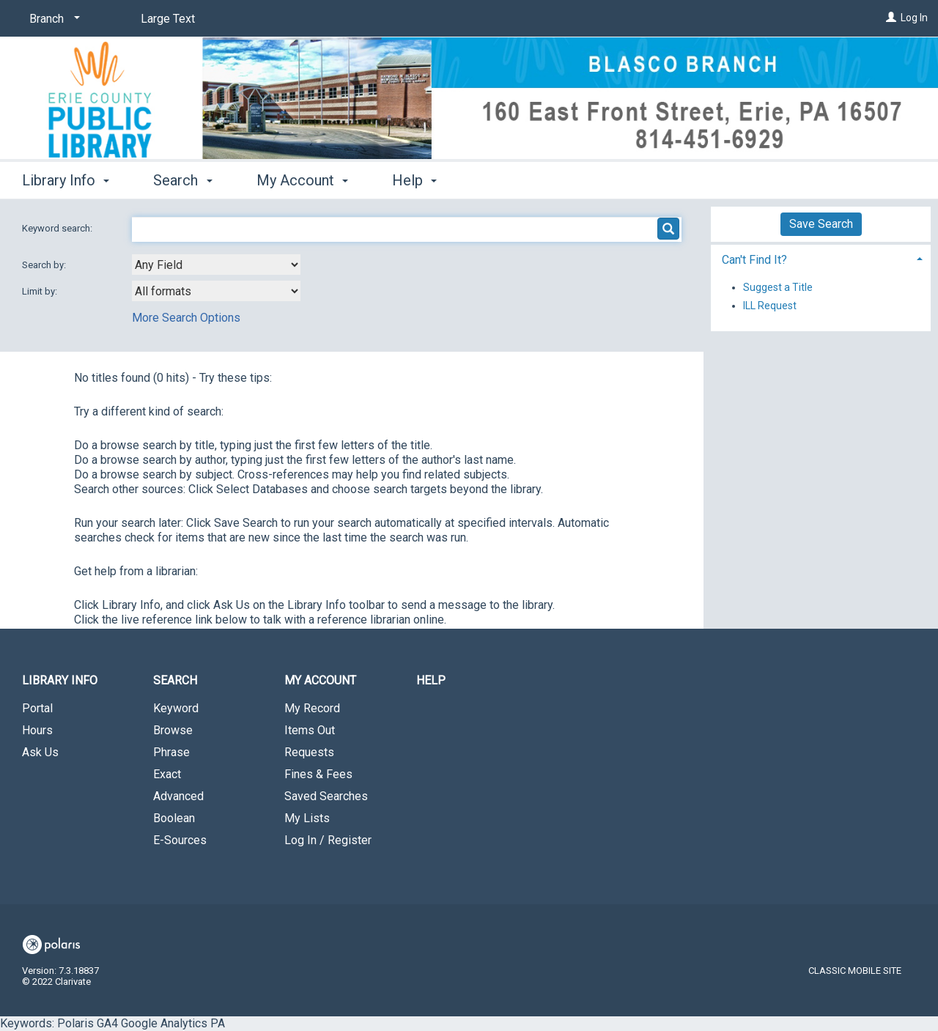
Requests (309, 752)
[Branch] (52, 19)
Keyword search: (58, 228)
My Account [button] (302, 180)
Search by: (45, 264)
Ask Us (40, 752)
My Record (312, 708)
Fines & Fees (318, 774)
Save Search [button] (821, 224)
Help (431, 680)
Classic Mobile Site (854, 970)
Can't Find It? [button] (754, 260)
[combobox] (216, 264)
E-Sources (180, 840)
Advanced (178, 796)
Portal (37, 708)
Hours (37, 730)
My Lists (307, 818)
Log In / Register (328, 840)
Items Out (309, 730)
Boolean (174, 818)
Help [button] (414, 180)
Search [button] (182, 180)
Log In (914, 17)
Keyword (176, 708)
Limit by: (40, 291)
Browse (173, 730)
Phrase (171, 752)
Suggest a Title (778, 287)
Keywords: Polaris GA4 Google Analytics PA (469, 515)
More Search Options (186, 318)
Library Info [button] (65, 180)
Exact (167, 774)
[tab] (821, 258)
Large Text (168, 19)
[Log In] (891, 17)
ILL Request (770, 305)
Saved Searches (326, 796)
